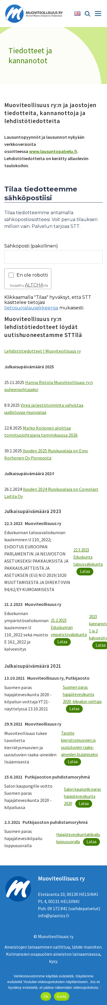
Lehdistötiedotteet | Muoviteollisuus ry (42, 351)
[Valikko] (98, 14)
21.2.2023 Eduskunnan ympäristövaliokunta (69, 627)
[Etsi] (87, 14)
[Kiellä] (100, 987)
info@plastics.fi (53, 915)
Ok (45, 996)
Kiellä (61, 996)
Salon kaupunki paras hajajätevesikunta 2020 (82, 796)
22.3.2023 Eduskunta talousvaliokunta (88, 557)
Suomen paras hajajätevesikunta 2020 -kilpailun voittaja (82, 694)
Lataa (85, 571)
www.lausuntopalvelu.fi (53, 151)
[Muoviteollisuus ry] (35, 13)
